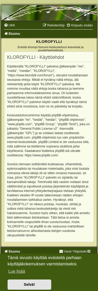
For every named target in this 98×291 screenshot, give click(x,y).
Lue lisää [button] (16, 271)
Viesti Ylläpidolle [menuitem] (73, 251)
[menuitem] (9, 25)
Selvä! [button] (29, 284)
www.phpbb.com (18, 137)
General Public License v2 (38, 128)
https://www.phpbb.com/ (41, 155)
